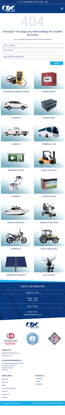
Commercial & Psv (49, 144)
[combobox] (32, 57)
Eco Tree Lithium (49, 196)
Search (56, 63)
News (4, 389)
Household (16, 196)
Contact (4, 395)
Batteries (5, 382)
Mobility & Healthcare (49, 222)
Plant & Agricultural (49, 249)
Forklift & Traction (49, 170)
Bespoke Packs (49, 118)
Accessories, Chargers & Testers (16, 92)
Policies (4, 401)
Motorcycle (16, 249)
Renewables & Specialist (16, 275)
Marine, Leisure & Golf (16, 222)
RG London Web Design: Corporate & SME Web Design (47, 406)
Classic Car (16, 144)
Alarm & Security (49, 92)
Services (5, 386)
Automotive (16, 118)
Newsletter (5, 398)
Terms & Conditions (9, 392)
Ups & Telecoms (49, 275)
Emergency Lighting (16, 170)
